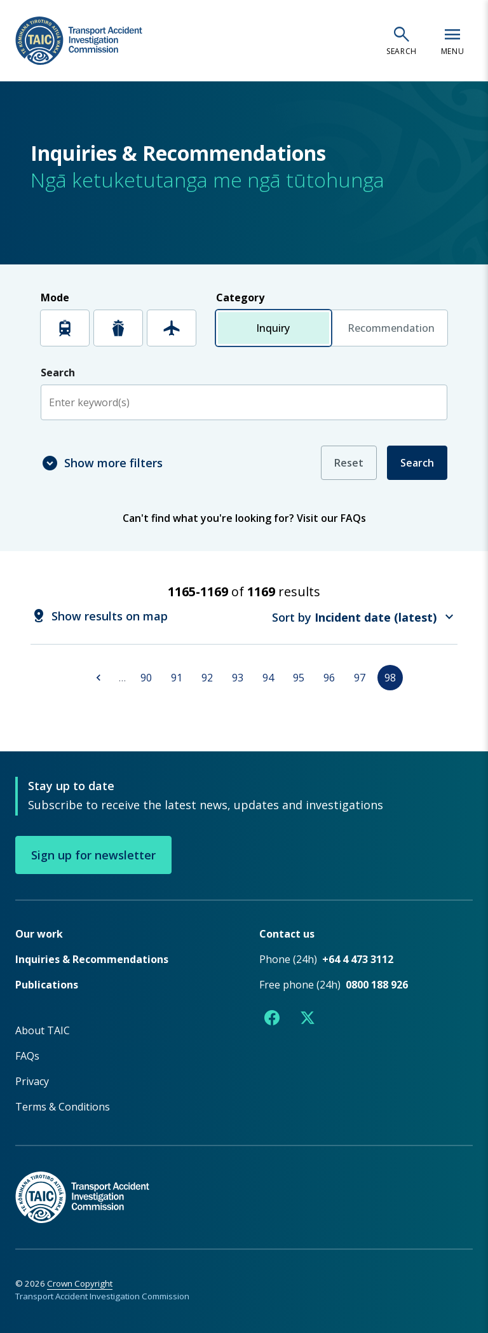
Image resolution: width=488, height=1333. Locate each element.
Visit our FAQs (331, 518)
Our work (39, 933)
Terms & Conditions (62, 1106)
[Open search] (401, 41)
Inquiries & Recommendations (91, 959)
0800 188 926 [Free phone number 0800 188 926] (377, 984)
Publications (46, 984)
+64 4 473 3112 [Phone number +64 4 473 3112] (357, 959)
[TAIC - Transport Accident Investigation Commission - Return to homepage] (78, 41)
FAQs (27, 1055)
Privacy (32, 1081)
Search (417, 463)
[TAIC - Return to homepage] (244, 1183)
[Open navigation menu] (452, 41)
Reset (348, 463)
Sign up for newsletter (93, 854)
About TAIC (42, 1030)
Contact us (287, 933)
